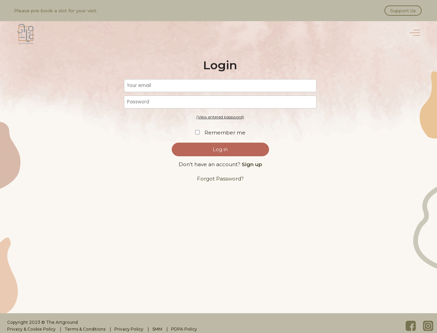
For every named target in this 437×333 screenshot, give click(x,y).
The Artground (25, 34)
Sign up (252, 164)
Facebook (411, 326)
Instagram (428, 326)
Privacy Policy (128, 329)
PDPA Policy (184, 329)
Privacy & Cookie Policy (31, 329)
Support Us (403, 10)
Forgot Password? (220, 178)
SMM (157, 329)
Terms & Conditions (85, 329)
